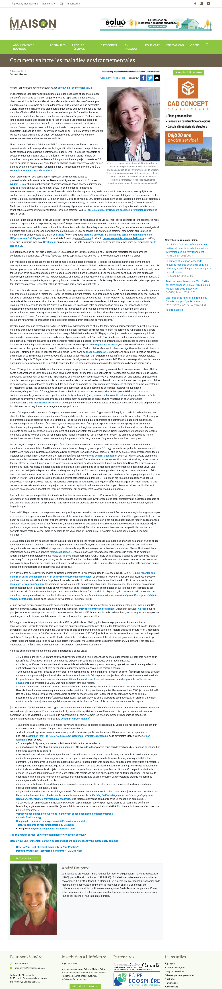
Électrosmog (107, 72)
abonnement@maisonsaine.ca (30, 968)
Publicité (170, 979)
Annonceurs (171, 986)
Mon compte (49, 3)
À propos (170, 963)
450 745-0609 (21, 963)
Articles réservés (78, 47)
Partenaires (171, 982)
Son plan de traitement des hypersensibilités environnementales (51, 821)
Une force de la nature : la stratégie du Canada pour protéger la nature (186, 299)
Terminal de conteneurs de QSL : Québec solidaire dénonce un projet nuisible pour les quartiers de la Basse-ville (188, 285)
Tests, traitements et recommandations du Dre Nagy (45, 824)
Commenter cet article (112, 77)
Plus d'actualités (174, 309)
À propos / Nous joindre (25, 3)
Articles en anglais (175, 967)
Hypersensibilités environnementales (129, 72)
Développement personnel (179, 975)
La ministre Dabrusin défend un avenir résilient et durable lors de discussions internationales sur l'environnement (187, 248)
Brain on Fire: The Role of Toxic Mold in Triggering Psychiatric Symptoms (68, 735)
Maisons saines (153, 72)
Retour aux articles (25, 858)
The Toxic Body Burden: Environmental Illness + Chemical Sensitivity (48, 834)
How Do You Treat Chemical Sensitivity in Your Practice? (47, 847)
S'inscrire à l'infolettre (188, 72)
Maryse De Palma (174, 971)
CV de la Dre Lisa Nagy (28, 817)
